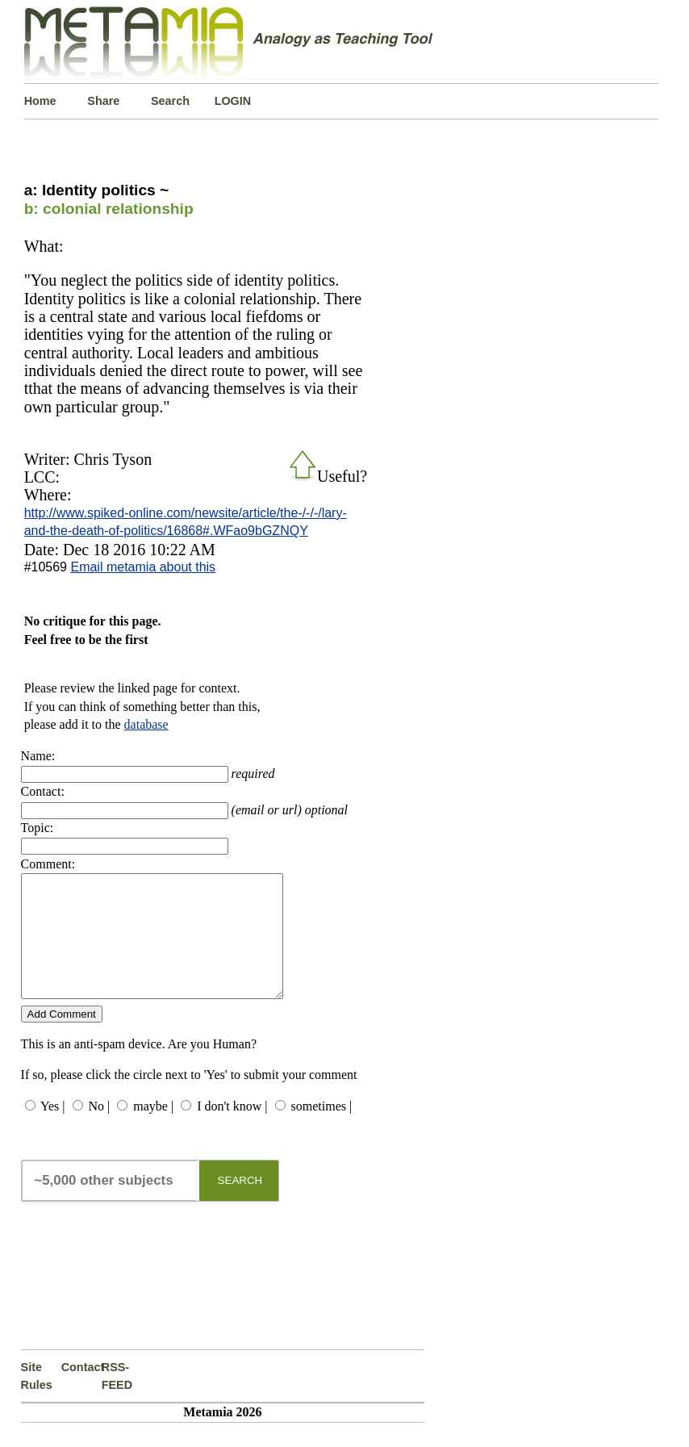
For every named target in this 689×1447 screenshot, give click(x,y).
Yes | (52, 1130)
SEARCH (240, 1204)
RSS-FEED (117, 1400)
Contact (81, 1391)
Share (103, 100)
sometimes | (322, 1130)
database (146, 724)
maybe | (153, 1130)
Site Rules (36, 1400)
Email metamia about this (142, 567)
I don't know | (232, 1130)
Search (170, 100)
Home (40, 100)
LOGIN (233, 100)
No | (100, 1130)
